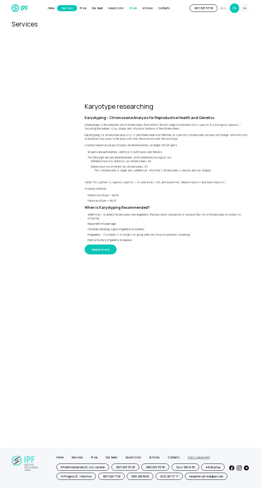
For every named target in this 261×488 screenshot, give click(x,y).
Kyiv (223, 8)
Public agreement (199, 457)
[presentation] (86, 404)
